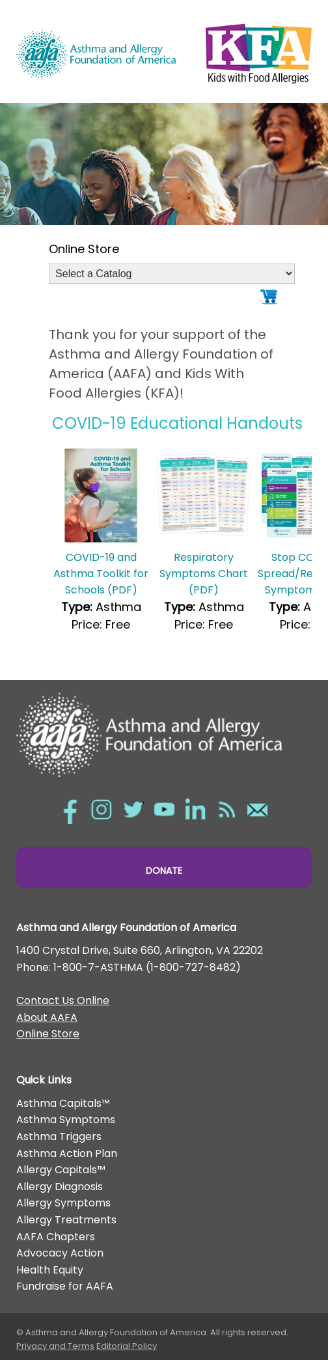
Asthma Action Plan (66, 1153)
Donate (164, 870)
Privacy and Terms (55, 1346)
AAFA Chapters (55, 1236)
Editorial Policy (126, 1346)
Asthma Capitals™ (63, 1103)
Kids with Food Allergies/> (259, 51)
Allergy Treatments (66, 1219)
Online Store (47, 1033)
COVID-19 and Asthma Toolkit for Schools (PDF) (100, 573)
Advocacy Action (59, 1252)
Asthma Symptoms (65, 1119)
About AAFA (46, 1017)
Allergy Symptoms (63, 1202)
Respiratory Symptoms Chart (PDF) (203, 573)
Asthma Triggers (59, 1136)
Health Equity (49, 1269)
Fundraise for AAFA (64, 1286)
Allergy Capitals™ (60, 1169)
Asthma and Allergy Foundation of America (96, 54)
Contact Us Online (62, 1000)
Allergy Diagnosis (59, 1186)
